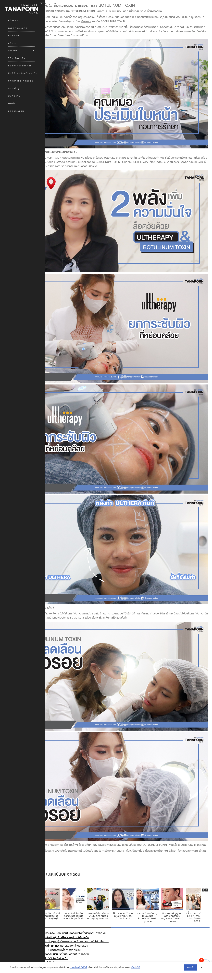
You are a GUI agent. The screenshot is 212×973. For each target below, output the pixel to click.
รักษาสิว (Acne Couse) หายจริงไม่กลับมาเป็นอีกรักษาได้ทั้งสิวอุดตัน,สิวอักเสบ (61, 925)
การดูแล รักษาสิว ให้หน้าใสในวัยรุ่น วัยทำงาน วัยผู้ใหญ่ (49, 907)
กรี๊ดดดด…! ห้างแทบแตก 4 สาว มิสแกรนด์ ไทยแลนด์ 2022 (197, 909)
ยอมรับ (190, 969)
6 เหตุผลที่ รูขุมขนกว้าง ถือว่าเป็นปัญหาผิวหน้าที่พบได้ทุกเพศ (172, 909)
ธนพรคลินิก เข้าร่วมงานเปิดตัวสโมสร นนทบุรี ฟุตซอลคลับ (98, 907)
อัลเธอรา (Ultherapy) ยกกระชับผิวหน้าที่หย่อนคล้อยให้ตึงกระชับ (52, 946)
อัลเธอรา (86, 21)
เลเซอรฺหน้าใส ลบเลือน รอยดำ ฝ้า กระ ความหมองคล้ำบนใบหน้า (52, 937)
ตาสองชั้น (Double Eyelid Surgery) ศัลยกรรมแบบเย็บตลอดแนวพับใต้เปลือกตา (62, 933)
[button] (204, 881)
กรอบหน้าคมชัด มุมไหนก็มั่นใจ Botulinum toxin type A (147, 909)
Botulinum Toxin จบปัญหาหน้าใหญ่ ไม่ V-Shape (123, 907)
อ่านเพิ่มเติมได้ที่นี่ (78, 969)
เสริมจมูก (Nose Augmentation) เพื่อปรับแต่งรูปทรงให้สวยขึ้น (52, 929)
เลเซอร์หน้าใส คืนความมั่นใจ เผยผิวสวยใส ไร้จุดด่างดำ (73, 907)
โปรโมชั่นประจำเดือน (63, 866)
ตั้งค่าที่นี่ (135, 969)
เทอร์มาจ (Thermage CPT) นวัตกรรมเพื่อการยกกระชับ (48, 941)
